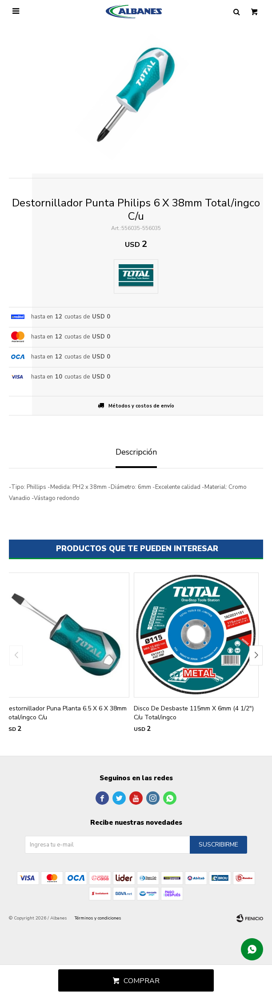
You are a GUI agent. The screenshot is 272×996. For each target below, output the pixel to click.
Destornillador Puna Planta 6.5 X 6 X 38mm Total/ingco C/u (65, 713)
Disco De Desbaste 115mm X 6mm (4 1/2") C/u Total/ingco (194, 713)
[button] (256, 655)
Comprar (142, 981)
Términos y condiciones (98, 918)
